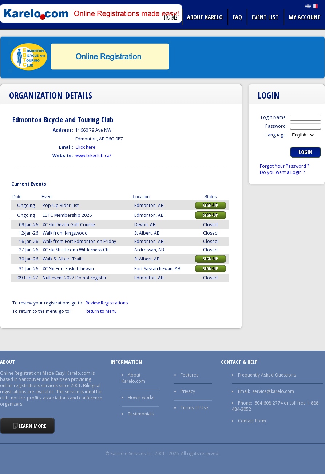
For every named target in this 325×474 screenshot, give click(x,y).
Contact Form (252, 421)
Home (170, 17)
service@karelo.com (273, 391)
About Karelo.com (133, 378)
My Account (305, 17)
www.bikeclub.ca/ (93, 155)
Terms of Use (194, 408)
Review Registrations (107, 303)
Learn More (32, 425)
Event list (265, 17)
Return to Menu (101, 311)
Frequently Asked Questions (267, 375)
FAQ (237, 17)
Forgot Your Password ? (284, 166)
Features (189, 375)
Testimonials (141, 414)
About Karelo (205, 17)
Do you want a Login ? (282, 172)
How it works (141, 397)
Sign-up (210, 205)
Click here (85, 147)
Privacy (188, 391)
